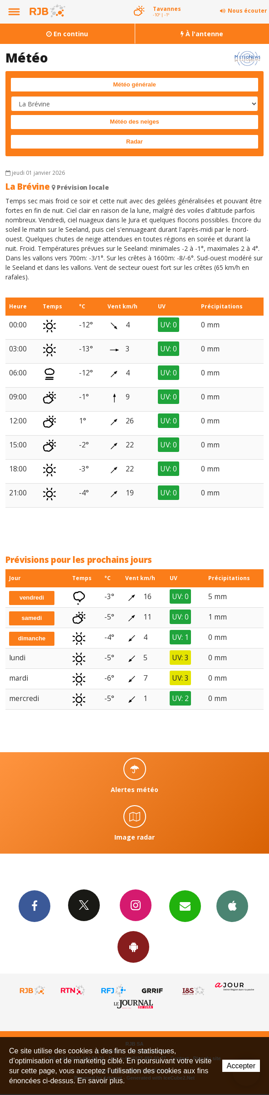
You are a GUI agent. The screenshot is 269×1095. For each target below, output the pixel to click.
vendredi (32, 597)
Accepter (241, 1066)
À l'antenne (202, 33)
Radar (134, 141)
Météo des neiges (134, 121)
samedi (32, 618)
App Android (133, 946)
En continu (67, 33)
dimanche (32, 638)
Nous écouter (247, 10)
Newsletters (185, 905)
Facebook (34, 905)
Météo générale (134, 84)
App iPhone (232, 905)
